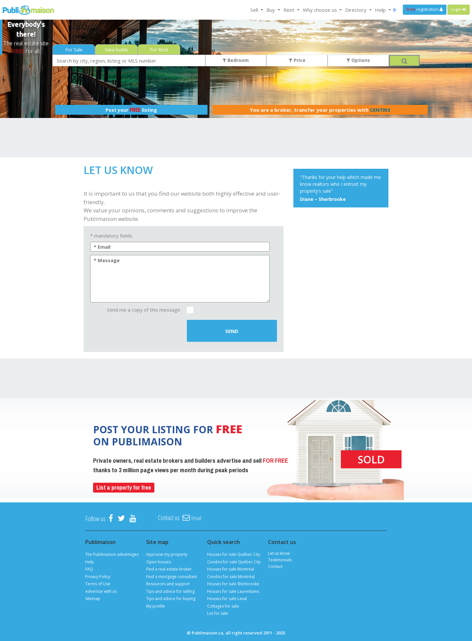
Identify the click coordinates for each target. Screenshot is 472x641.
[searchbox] (129, 60)
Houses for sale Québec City (233, 554)
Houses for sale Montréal (230, 569)
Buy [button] (271, 10)
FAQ (89, 569)
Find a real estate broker (169, 569)
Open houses (158, 562)
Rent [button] (290, 10)
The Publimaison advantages (112, 554)
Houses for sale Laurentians (233, 591)
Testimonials (280, 560)
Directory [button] (356, 10)
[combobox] (129, 60)
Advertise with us (101, 591)
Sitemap (92, 598)
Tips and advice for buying (170, 598)
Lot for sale (217, 613)
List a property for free (123, 487)
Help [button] (381, 10)
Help (89, 562)
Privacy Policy (97, 576)
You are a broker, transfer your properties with (320, 110)
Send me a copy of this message (143, 310)
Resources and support (168, 584)
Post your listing (131, 109)
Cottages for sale (223, 606)
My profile (155, 606)
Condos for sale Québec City (234, 562)
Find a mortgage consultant (171, 576)
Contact (275, 566)
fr (395, 10)
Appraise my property (166, 554)
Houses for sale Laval (227, 598)
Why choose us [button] (320, 10)
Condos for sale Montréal (231, 576)
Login (458, 9)
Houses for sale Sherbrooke (233, 584)
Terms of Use (97, 584)
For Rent (159, 50)
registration (424, 9)
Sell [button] (254, 10)
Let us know (279, 553)
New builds (116, 50)
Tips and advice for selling (170, 591)
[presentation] (135, 331)
